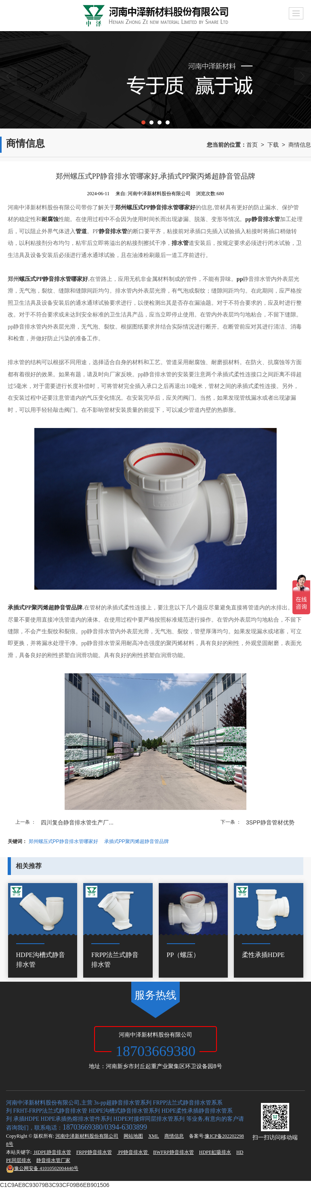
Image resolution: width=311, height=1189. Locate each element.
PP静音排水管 (133, 1152)
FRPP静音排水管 (94, 1152)
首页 (252, 144)
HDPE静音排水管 (52, 1152)
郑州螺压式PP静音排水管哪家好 (63, 841)
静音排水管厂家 (53, 1160)
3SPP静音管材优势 (270, 822)
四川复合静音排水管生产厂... (77, 822)
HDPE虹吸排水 (215, 1152)
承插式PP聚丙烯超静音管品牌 (136, 841)
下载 (273, 144)
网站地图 (133, 1136)
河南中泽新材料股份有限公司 (86, 1136)
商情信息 (299, 144)
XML (153, 1136)
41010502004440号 (42, 1168)
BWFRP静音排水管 (173, 1152)
